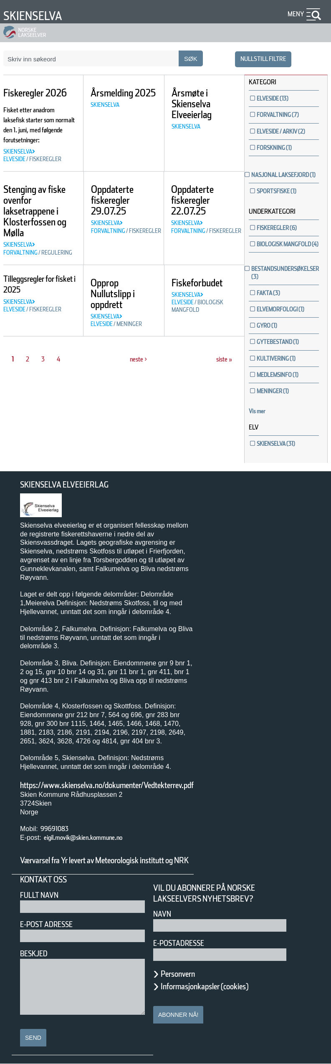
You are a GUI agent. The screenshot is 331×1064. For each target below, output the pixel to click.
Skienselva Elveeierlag (64, 485)
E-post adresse (46, 924)
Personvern (178, 974)
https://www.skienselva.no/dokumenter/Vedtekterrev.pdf (107, 785)
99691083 (54, 829)
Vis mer (257, 411)
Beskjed (34, 953)
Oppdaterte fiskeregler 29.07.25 (112, 200)
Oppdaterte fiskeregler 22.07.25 (192, 200)
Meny (296, 14)
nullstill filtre (263, 59)
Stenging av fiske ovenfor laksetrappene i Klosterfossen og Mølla (34, 211)
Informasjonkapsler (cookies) (204, 986)
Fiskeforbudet (197, 283)
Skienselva (32, 16)
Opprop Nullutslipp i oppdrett (113, 294)
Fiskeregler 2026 (35, 93)
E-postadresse (178, 943)
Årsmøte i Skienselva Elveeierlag (192, 104)
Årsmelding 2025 (123, 93)
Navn (162, 914)
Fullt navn (39, 895)
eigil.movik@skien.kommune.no (83, 838)
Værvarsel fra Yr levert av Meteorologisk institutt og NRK (104, 860)
